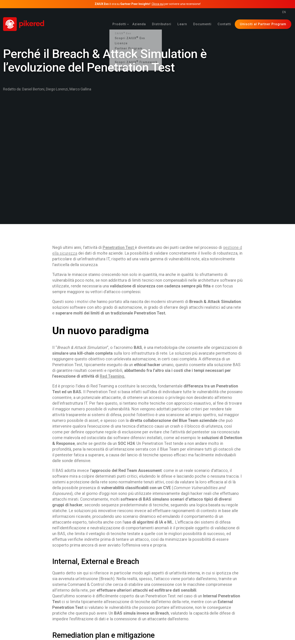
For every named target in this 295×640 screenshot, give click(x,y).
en (284, 12)
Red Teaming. (112, 376)
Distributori (161, 24)
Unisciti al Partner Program (263, 24)
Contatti (224, 24)
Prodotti (119, 24)
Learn (182, 24)
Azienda (139, 24)
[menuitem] (119, 24)
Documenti (202, 24)
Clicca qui (158, 4)
